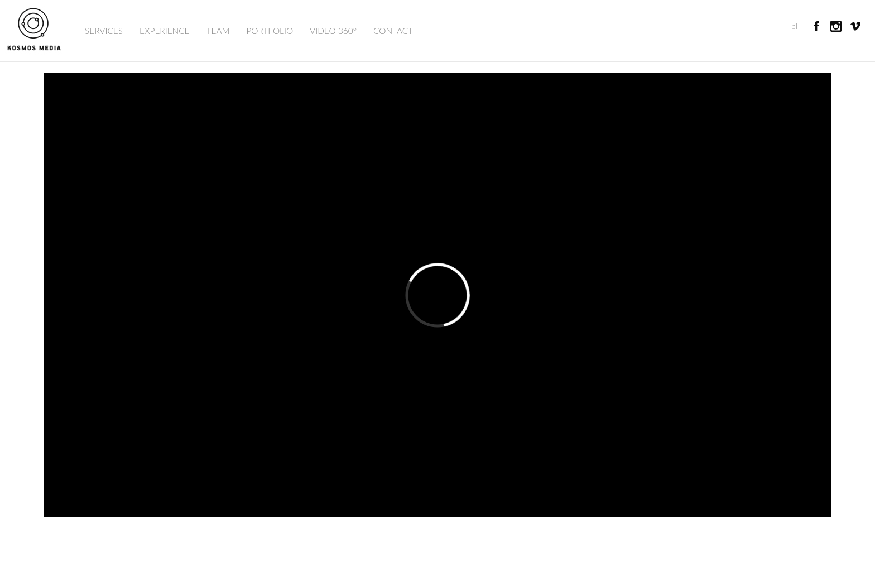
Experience (165, 31)
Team (218, 31)
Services (104, 31)
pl (794, 26)
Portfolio (269, 31)
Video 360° (333, 31)
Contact (393, 31)
